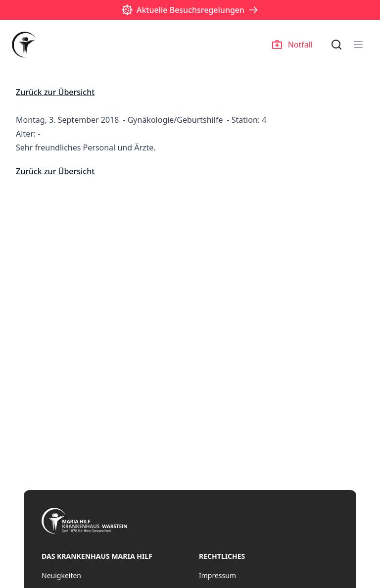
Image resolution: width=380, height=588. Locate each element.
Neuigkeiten (61, 575)
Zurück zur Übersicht (55, 92)
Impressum (217, 575)
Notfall (292, 44)
